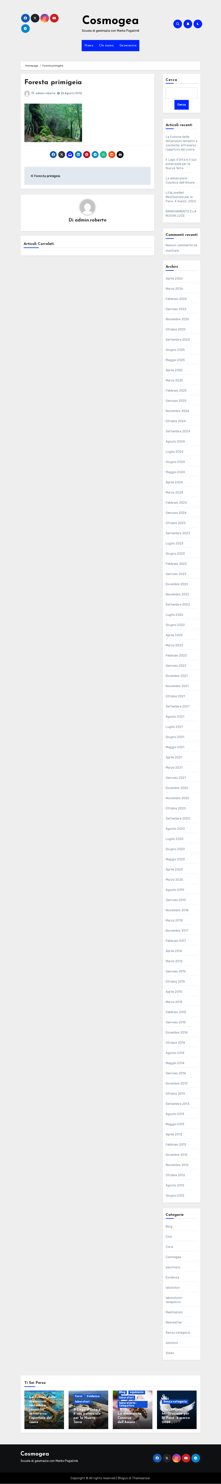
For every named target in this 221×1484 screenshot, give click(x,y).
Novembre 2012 (177, 1165)
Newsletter (174, 1322)
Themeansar (141, 1478)
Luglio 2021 (174, 727)
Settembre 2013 (177, 1104)
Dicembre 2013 (177, 1083)
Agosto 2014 (175, 1053)
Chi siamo (106, 45)
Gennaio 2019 (176, 900)
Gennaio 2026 (176, 309)
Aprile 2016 (174, 951)
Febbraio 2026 (176, 299)
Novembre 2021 (177, 686)
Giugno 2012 (175, 1196)
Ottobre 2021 (175, 696)
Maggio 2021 (175, 747)
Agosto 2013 (175, 1114)
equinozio (173, 1267)
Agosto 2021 (175, 717)
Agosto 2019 (175, 890)
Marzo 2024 (174, 492)
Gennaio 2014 (176, 1073)
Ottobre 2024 (176, 421)
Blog (169, 1226)
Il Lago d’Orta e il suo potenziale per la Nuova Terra (181, 164)
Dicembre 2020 (177, 788)
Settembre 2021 (177, 706)
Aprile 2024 (174, 482)
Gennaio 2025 (176, 401)
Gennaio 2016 (176, 971)
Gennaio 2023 (176, 574)
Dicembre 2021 (177, 676)
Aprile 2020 (174, 869)
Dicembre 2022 (177, 584)
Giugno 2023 (175, 554)
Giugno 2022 (175, 625)
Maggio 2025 (175, 360)
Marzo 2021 (174, 768)
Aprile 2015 (174, 992)
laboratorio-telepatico (128, 1404)
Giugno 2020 (175, 849)
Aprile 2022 (174, 635)
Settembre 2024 (178, 431)
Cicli (169, 1237)
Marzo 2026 (174, 289)
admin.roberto (45, 93)
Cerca (171, 80)
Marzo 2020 (174, 880)
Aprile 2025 (174, 370)
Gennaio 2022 (176, 666)
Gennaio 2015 (176, 1022)
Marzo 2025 (174, 380)
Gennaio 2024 (176, 513)
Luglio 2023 (174, 543)
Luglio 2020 (174, 839)
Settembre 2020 (178, 819)
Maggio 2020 (175, 859)
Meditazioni (174, 1312)
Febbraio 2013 (176, 1145)
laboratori (173, 1288)
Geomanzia (128, 45)
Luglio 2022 (174, 615)
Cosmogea (110, 21)
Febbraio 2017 (176, 941)
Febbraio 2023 (176, 564)
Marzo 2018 (174, 920)
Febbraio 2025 (176, 391)
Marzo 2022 (174, 645)
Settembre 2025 (178, 340)
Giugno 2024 (175, 462)
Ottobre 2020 (176, 808)
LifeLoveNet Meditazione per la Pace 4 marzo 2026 (181, 197)
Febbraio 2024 (176, 503)
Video (170, 1353)
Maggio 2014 (175, 1063)
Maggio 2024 (175, 472)
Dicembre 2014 (177, 1033)
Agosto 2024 (175, 442)
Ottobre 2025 (175, 329)
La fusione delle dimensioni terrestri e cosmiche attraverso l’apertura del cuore (42, 1410)
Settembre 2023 (178, 533)
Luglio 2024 (174, 452)
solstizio (172, 1343)
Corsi (169, 1247)
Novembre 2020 (177, 798)
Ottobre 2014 (175, 1043)
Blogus (123, 1478)
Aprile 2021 (174, 757)
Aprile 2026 (174, 278)
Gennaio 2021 (176, 778)
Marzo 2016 (174, 961)
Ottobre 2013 (175, 1094)
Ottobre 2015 (175, 982)
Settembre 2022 (178, 605)
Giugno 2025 (175, 350)
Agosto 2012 (175, 1185)
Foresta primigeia (55, 82)
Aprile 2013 (174, 1134)
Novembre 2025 (177, 319)
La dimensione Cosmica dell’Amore (129, 1418)
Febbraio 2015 (176, 1012)
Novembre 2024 (177, 411)
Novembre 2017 (177, 931)
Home (89, 45)
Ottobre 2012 (175, 1175)
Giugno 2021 (175, 737)
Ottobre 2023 (175, 523)
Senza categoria (178, 1333)
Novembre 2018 (177, 910)
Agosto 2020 (175, 829)
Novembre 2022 (177, 594)
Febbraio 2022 (176, 656)
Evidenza (172, 1277)
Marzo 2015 (174, 1002)
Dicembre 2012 (177, 1155)
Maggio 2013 (175, 1124)
